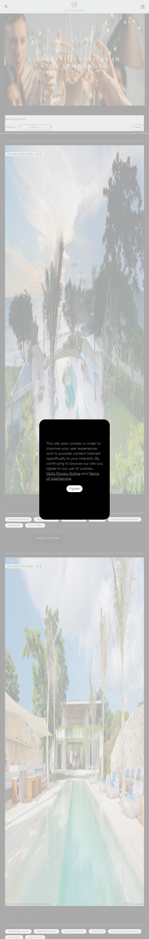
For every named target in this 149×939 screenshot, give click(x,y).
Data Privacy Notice (63, 474)
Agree (74, 489)
